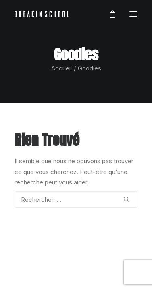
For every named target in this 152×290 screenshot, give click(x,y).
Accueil (61, 68)
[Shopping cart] (109, 14)
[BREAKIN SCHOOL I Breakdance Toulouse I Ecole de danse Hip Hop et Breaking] (42, 14)
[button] (133, 14)
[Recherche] (76, 199)
